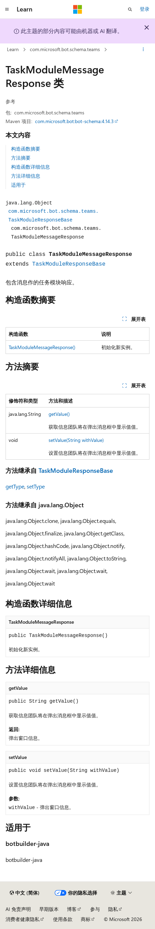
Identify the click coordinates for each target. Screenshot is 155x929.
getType (15, 486)
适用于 (18, 184)
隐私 (113, 909)
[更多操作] (143, 49)
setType (36, 486)
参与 (95, 909)
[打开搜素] (130, 9)
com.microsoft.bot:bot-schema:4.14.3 (74, 121)
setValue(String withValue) (76, 440)
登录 (144, 9)
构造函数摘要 (25, 148)
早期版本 (49, 909)
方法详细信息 (25, 175)
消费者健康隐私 (23, 919)
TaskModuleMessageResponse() (42, 347)
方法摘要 (21, 157)
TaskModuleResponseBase (68, 264)
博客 (72, 909)
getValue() (59, 414)
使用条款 (62, 919)
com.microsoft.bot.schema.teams (65, 49)
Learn (13, 49)
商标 (86, 919)
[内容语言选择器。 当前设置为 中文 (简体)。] (25, 892)
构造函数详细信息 (30, 166)
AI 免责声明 (18, 909)
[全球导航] (7, 9)
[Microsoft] (77, 9)
